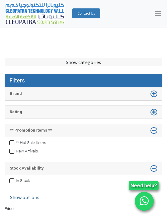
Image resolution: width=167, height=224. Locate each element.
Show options (24, 197)
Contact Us (86, 13)
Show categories (83, 62)
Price (9, 208)
